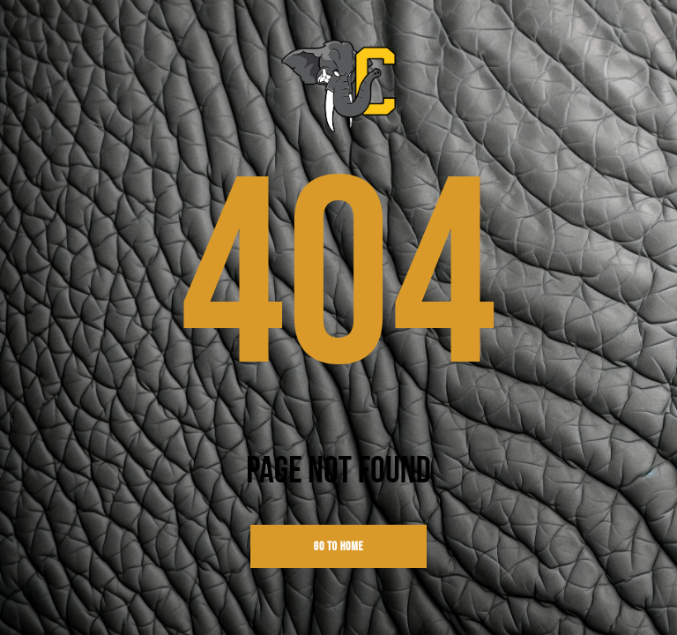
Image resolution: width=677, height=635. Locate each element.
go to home (338, 546)
